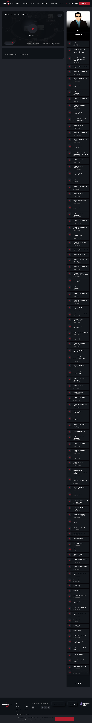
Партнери (27, 709)
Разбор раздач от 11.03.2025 (80, 254)
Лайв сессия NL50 (78, 392)
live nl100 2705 (77, 630)
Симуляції (18, 709)
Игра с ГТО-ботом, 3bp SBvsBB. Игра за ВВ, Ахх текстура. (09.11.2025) (79, 51)
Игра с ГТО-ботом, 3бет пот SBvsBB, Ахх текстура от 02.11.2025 (80, 59)
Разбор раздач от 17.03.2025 (80, 249)
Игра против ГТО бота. (79, 431)
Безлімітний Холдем (33, 43)
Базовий (57, 43)
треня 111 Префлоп (78, 554)
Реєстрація (84, 3)
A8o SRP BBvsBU (77, 543)
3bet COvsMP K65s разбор (80, 595)
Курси (17, 3)
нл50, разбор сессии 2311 (79, 635)
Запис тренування (47, 43)
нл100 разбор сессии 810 (79, 666)
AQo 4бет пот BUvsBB (79, 527)
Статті (17, 711)
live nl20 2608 (77, 585)
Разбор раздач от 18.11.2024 (80, 332)
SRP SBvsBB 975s (78, 654)
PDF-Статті (27, 714)
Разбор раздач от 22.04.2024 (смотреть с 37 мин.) (80, 480)
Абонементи (54, 3)
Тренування (25, 3)
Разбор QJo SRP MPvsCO (80, 607)
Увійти (76, 3)
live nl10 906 (76, 579)
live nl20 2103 (76, 590)
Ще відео (78, 683)
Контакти (27, 703)
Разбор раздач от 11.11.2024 (80, 338)
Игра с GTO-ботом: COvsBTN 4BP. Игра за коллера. (79, 358)
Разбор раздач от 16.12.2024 (80, 313)
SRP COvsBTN (77, 457)
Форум (32, 3)
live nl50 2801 (76, 619)
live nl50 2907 (76, 625)
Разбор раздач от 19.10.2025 (80, 66)
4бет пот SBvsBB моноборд (80, 549)
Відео (38, 3)
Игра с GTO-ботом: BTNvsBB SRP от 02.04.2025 (78, 235)
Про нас (26, 711)
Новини (26, 706)
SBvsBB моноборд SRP (79, 533)
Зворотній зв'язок (58, 704)
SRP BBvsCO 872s (78, 538)
